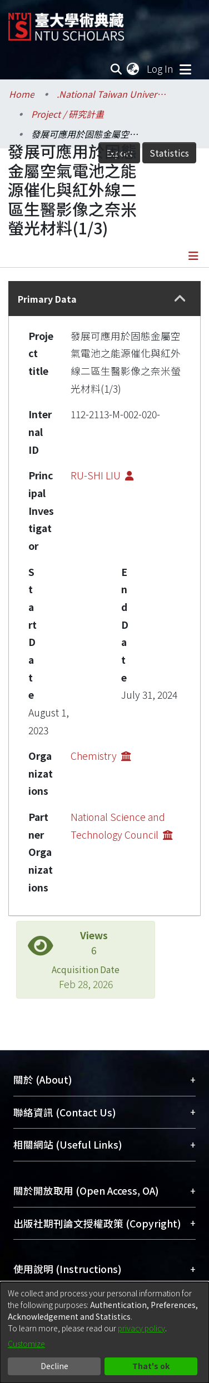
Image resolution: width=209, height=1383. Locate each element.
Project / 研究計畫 (67, 114)
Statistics (169, 152)
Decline (54, 1365)
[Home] (66, 22)
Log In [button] (161, 69)
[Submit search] (116, 69)
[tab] (104, 298)
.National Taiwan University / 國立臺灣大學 (112, 94)
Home (21, 94)
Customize (26, 1343)
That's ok (151, 1365)
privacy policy (141, 1328)
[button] (179, 298)
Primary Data (47, 298)
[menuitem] (133, 69)
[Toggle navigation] (185, 68)
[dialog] (104, 1332)
